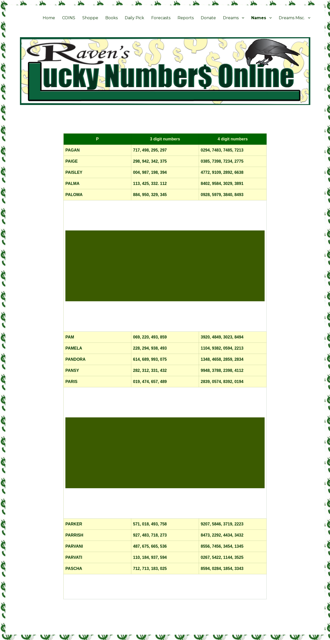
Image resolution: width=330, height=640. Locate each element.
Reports (185, 17)
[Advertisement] (166, 266)
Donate (208, 17)
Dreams (231, 17)
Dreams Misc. (292, 17)
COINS (68, 17)
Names (258, 17)
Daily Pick (134, 17)
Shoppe (90, 17)
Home (49, 17)
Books (111, 17)
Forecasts (160, 17)
